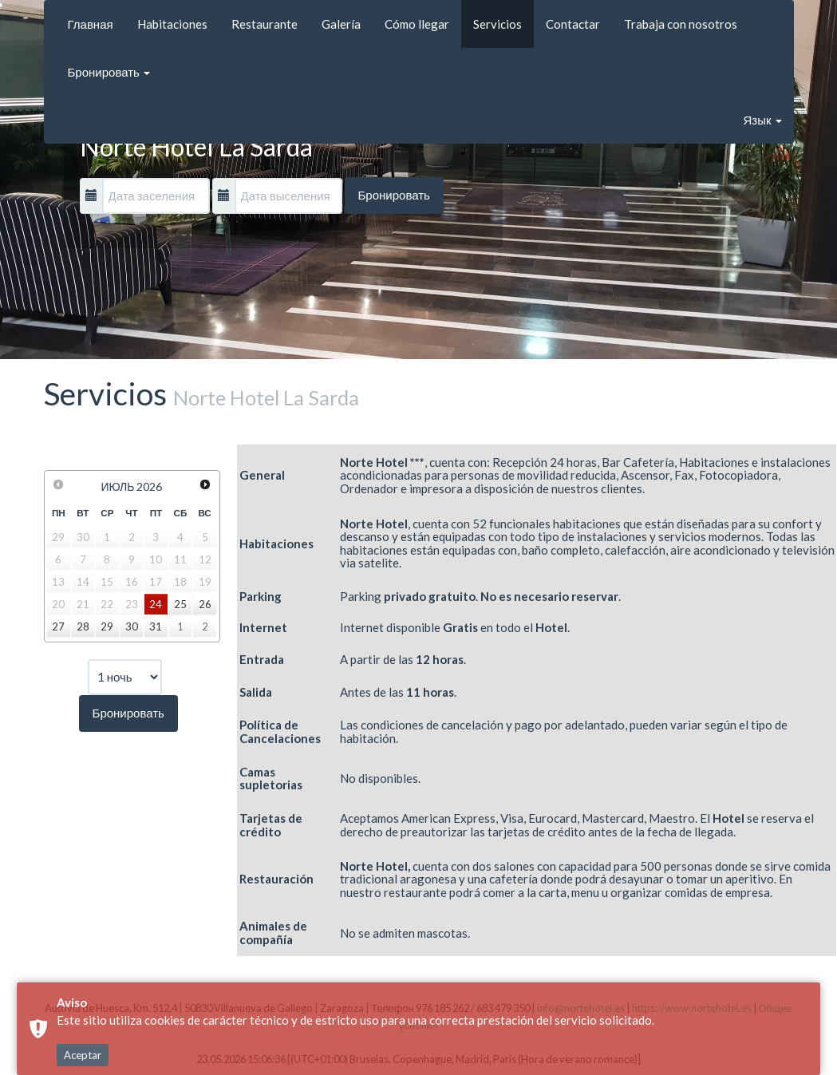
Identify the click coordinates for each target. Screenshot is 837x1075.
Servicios (497, 24)
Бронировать (109, 72)
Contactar (573, 24)
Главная (90, 24)
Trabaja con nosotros (680, 24)
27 (58, 626)
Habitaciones (172, 24)
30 (131, 626)
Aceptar (82, 996)
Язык (762, 120)
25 (180, 604)
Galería (341, 24)
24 (155, 604)
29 (107, 626)
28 (83, 626)
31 (155, 626)
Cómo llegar (417, 24)
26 (205, 604)
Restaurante (264, 24)
